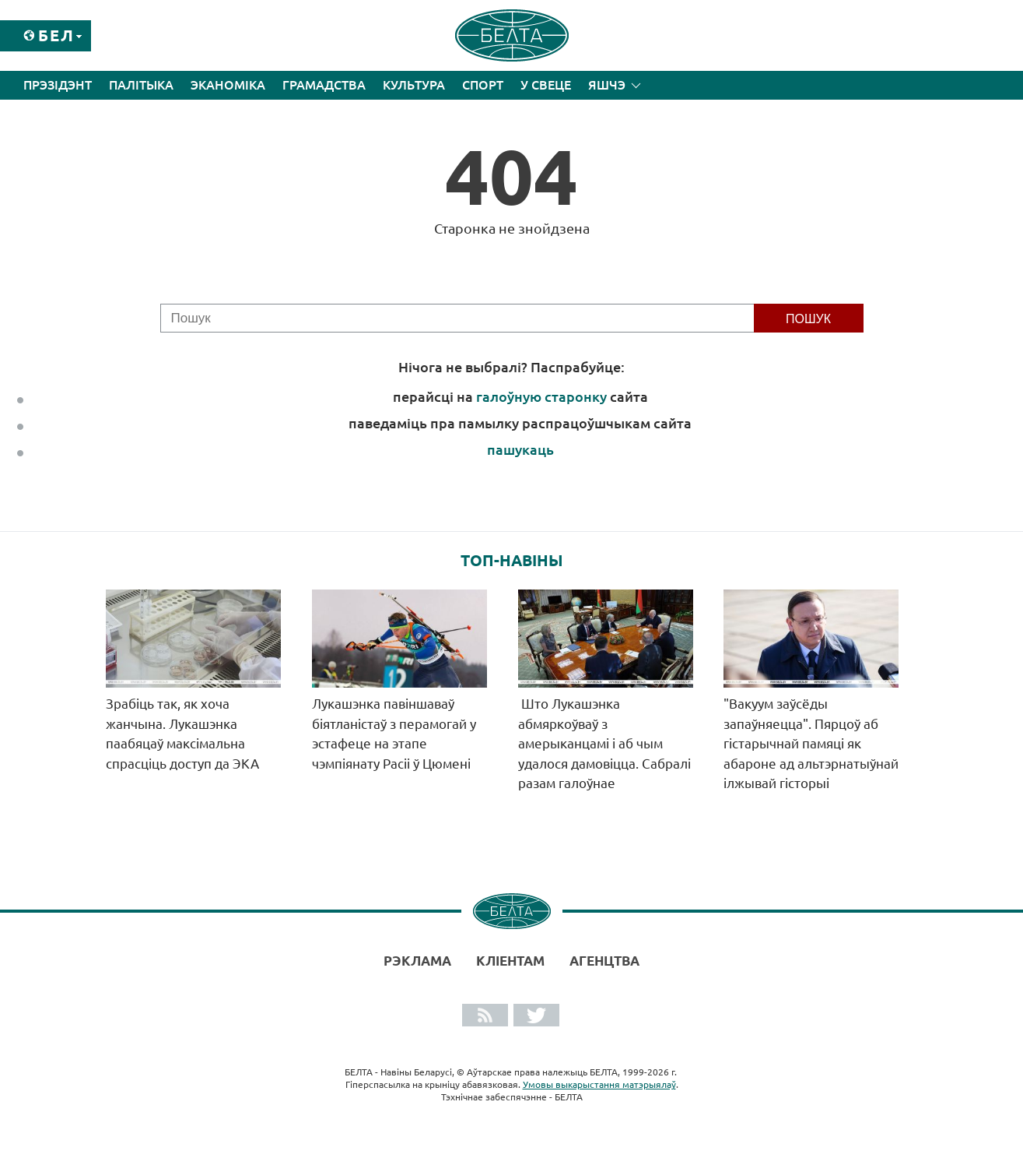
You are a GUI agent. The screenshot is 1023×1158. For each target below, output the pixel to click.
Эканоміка (228, 85)
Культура (414, 85)
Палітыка (141, 85)
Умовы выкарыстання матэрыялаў (599, 1084)
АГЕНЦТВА (604, 960)
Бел (56, 35)
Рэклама (417, 960)
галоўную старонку (541, 396)
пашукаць (520, 449)
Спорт (482, 85)
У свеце (545, 85)
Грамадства (324, 85)
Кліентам (510, 960)
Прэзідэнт (57, 85)
